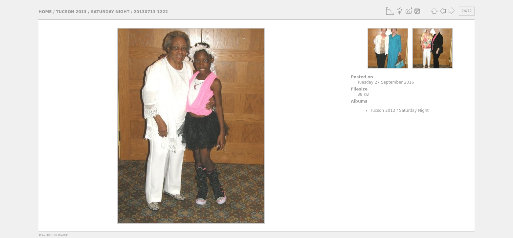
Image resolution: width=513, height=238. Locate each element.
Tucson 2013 (71, 12)
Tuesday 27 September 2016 (385, 82)
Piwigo (63, 235)
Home (45, 12)
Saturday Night (110, 12)
